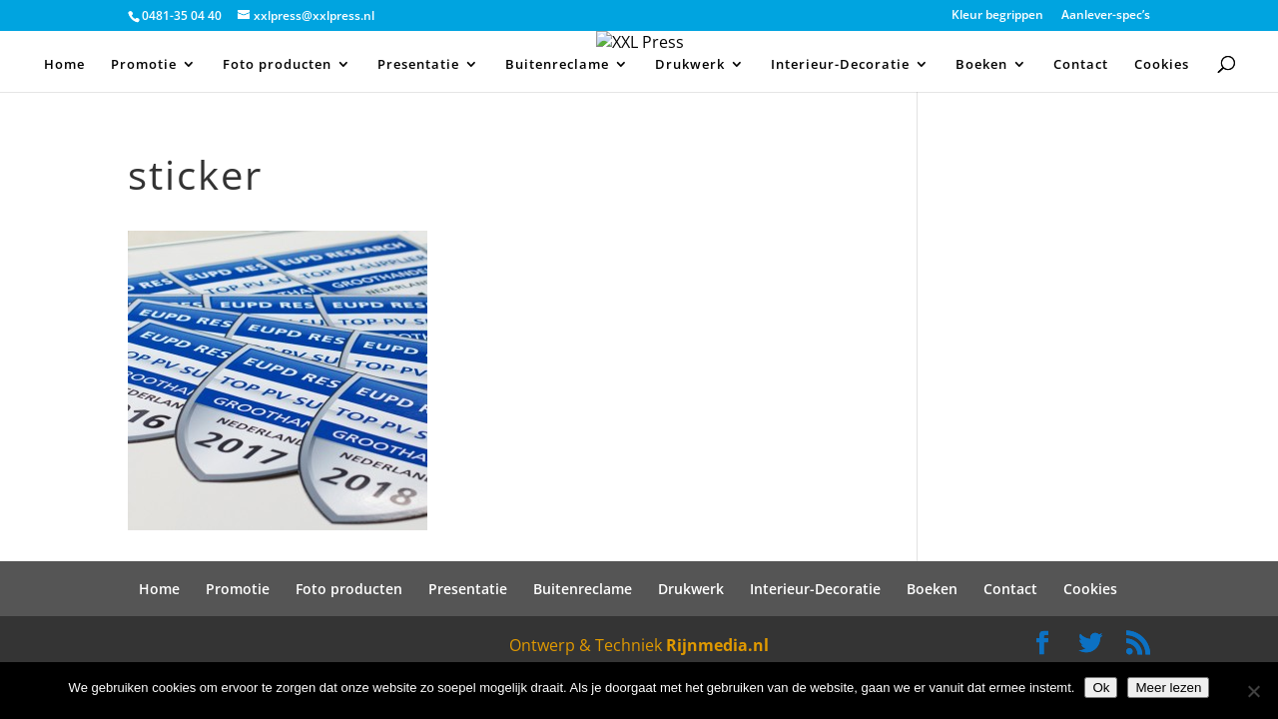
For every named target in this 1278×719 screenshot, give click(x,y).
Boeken (981, 65)
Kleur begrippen (997, 16)
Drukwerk (690, 65)
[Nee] (1253, 691)
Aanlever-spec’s (1105, 16)
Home (64, 65)
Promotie (144, 65)
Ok (1100, 687)
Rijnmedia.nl (717, 645)
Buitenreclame (557, 65)
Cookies (1161, 65)
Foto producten (277, 65)
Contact (1080, 65)
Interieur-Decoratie (840, 65)
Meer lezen (1168, 687)
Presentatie (418, 65)
